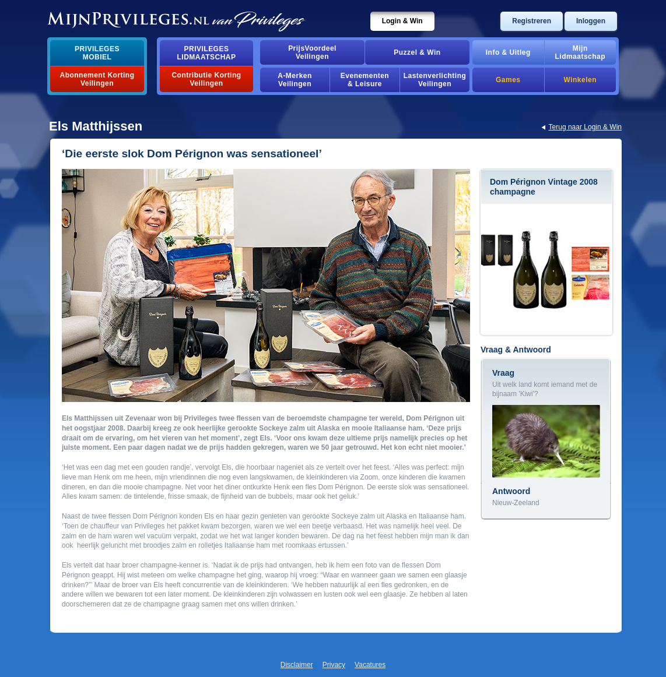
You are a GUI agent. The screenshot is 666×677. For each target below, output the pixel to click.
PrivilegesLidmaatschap (206, 53)
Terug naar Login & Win (585, 127)
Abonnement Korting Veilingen (97, 79)
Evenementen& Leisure (365, 80)
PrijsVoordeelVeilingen (312, 52)
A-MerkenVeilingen (295, 80)
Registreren (531, 21)
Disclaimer (297, 665)
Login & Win (402, 21)
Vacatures (370, 665)
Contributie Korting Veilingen (206, 79)
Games (508, 80)
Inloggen (590, 21)
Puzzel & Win (417, 52)
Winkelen (580, 80)
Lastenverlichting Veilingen (435, 80)
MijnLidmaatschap (580, 52)
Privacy (334, 665)
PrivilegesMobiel (97, 53)
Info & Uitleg (508, 52)
